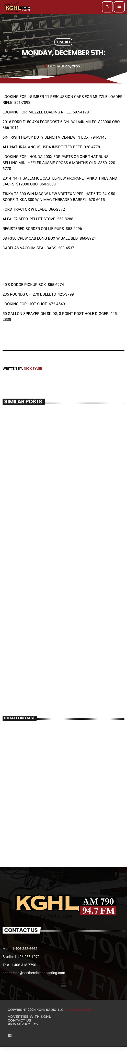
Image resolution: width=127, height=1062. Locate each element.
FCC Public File (79, 1009)
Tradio (63, 42)
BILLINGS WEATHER (63, 745)
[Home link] (17, 7)
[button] (63, 985)
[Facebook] (10, 1036)
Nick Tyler (33, 368)
